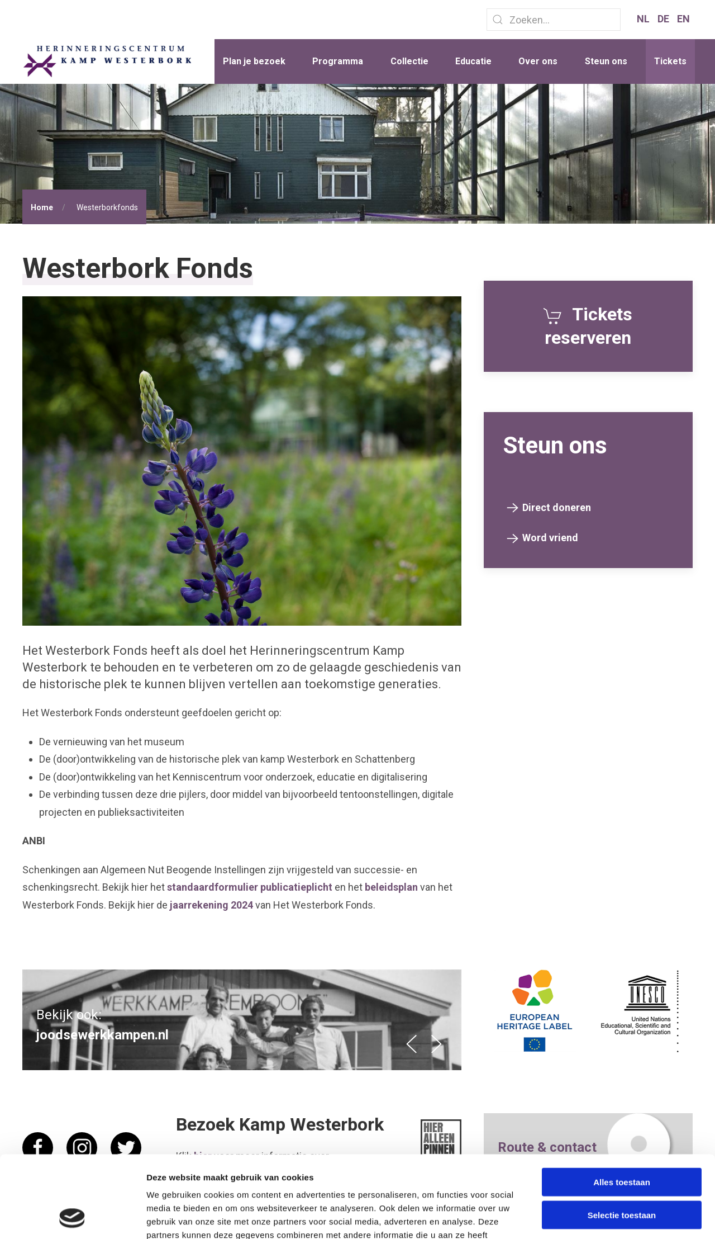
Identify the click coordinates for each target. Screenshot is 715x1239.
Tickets (670, 61)
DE (664, 19)
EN (683, 19)
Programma (337, 61)
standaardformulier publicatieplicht (249, 887)
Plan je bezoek (254, 61)
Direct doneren (556, 507)
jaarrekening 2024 (211, 905)
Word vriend (550, 537)
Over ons (537, 61)
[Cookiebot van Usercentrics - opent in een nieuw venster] (72, 1217)
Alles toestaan (621, 1105)
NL (644, 19)
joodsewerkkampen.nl (102, 1035)
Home (42, 207)
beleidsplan (391, 887)
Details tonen (603, 1217)
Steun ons (606, 61)
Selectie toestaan (622, 1138)
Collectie (409, 61)
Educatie (473, 61)
